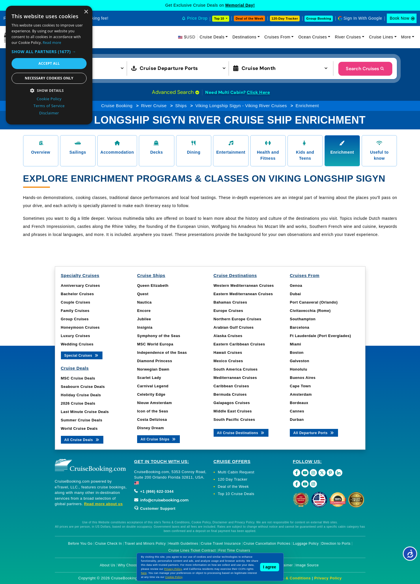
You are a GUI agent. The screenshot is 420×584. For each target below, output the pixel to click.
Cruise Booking (116, 105)
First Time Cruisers (234, 550)
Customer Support (155, 508)
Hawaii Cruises (228, 352)
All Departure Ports (314, 432)
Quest (142, 294)
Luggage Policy (306, 544)
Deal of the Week (249, 18)
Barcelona (299, 327)
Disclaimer (284, 565)
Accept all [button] (49, 63)
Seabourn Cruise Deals (83, 386)
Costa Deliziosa (152, 419)
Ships (181, 105)
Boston (297, 352)
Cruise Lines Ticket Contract (192, 550)
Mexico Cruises (228, 361)
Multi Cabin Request (236, 472)
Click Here (258, 92)
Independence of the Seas (162, 352)
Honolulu (298, 369)
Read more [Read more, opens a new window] (52, 42)
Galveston (299, 361)
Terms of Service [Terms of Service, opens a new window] (49, 105)
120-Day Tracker (285, 18)
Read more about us (103, 504)
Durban (297, 419)
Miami (295, 344)
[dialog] (49, 65)
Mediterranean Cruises (235, 377)
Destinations (244, 37)
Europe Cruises (228, 310)
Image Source (307, 565)
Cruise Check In (108, 544)
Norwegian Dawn (153, 369)
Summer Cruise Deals (81, 420)
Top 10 (219, 18)
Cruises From (277, 37)
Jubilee (144, 319)
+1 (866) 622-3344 (154, 491)
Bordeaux (299, 403)
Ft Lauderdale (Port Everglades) (320, 336)
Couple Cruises (75, 302)
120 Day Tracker (233, 479)
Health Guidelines (183, 544)
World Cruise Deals (79, 428)
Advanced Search (175, 92)
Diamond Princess (154, 361)
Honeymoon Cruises (80, 327)
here (144, 573)
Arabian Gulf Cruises (234, 327)
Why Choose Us (131, 565)
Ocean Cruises (312, 37)
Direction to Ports (335, 544)
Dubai (295, 294)
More (406, 37)
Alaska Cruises (228, 336)
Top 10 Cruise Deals (236, 494)
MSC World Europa (155, 344)
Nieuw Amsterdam (154, 403)
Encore (144, 310)
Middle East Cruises (233, 411)
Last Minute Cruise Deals (85, 412)
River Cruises (348, 37)
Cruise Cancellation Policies (266, 544)
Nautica (144, 302)
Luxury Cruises (75, 336)
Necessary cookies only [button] (49, 78)
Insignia (144, 327)
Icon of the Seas (152, 411)
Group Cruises (75, 319)
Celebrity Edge (151, 394)
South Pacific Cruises (234, 419)
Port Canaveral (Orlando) (314, 302)
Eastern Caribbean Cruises (239, 344)
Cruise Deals (212, 37)
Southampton (303, 319)
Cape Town (300, 386)
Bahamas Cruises (230, 302)
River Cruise (154, 105)
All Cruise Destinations (241, 432)
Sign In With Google (363, 18)
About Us (107, 565)
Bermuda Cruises (230, 394)
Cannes (297, 411)
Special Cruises (81, 355)
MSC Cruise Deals (78, 378)
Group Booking (318, 18)
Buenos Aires (303, 377)
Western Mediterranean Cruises (244, 285)
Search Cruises (365, 69)
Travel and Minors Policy (145, 544)
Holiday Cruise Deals (81, 395)
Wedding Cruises (77, 344)
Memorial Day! (240, 5)
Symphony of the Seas (158, 336)
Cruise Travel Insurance (221, 544)
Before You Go (80, 544)
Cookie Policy (173, 577)
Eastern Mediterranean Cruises (243, 294)
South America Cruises (236, 369)
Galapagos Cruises (232, 403)
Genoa (296, 285)
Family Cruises (75, 310)
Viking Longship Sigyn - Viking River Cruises (241, 105)
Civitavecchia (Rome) (310, 310)
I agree (269, 567)
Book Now (399, 18)
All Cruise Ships (158, 438)
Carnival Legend (153, 386)
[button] (49, 52)
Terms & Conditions (292, 578)
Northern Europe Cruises (238, 319)
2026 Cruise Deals (78, 403)
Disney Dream (150, 428)
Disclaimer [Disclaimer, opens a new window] (49, 113)
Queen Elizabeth (153, 285)
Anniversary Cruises (80, 285)
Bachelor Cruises (77, 294)
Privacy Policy (328, 578)
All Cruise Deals (82, 439)
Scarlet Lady (149, 377)
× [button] (86, 12)
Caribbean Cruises (231, 386)
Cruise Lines (381, 37)
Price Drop (197, 18)
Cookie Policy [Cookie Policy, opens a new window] (49, 98)
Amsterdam (301, 394)
